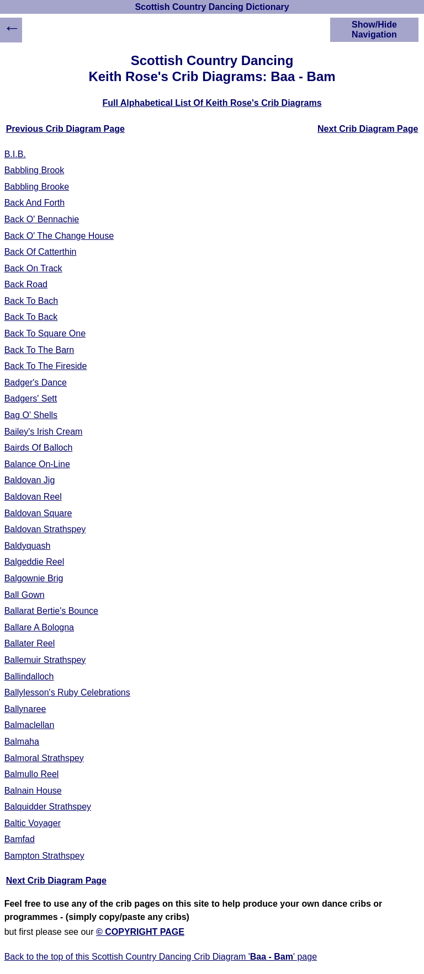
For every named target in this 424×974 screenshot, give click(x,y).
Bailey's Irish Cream (43, 431)
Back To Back (31, 317)
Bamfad (19, 839)
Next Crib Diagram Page (367, 128)
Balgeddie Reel (34, 561)
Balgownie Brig (33, 578)
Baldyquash (27, 545)
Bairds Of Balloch (38, 447)
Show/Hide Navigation (374, 29)
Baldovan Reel (33, 496)
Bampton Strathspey (44, 855)
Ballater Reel (29, 643)
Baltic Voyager (32, 823)
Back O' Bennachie (42, 219)
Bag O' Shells (30, 415)
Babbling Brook (34, 170)
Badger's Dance (35, 382)
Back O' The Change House (59, 235)
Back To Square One (45, 333)
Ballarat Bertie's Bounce (51, 611)
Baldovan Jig (29, 480)
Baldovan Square (38, 513)
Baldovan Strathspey (45, 529)
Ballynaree (25, 709)
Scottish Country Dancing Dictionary (212, 7)
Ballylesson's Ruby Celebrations (67, 692)
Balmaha (21, 741)
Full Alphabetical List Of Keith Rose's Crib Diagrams (211, 103)
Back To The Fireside (45, 366)
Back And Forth (34, 202)
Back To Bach (31, 301)
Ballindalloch (29, 676)
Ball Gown (24, 595)
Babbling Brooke (36, 186)
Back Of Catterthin (40, 251)
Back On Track (33, 268)
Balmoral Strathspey (44, 758)
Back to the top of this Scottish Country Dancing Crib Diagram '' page (160, 956)
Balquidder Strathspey (47, 806)
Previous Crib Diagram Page (65, 128)
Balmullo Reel (31, 774)
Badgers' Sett (30, 398)
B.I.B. (15, 154)
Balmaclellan (29, 725)
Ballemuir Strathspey (45, 660)
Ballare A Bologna (39, 627)
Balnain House (33, 790)
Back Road (25, 284)
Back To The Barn (39, 350)
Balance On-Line (37, 464)
